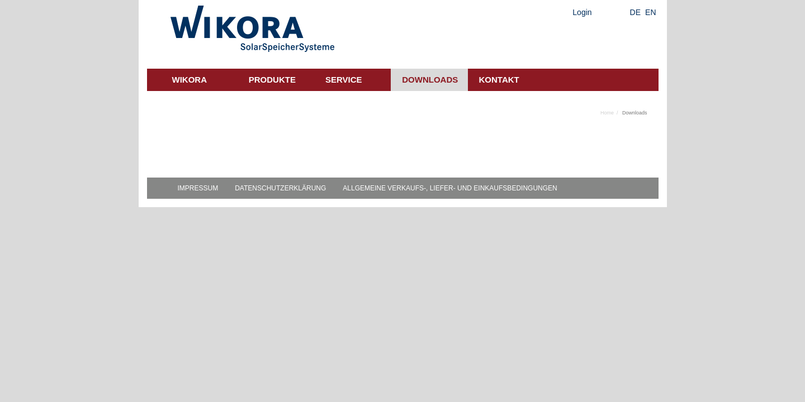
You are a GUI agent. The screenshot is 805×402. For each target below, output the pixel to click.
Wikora (189, 79)
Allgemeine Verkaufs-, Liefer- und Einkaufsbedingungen (450, 188)
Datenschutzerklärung (280, 188)
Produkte (272, 79)
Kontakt (499, 79)
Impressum (198, 188)
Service (343, 79)
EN (650, 12)
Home (607, 113)
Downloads (430, 79)
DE (635, 12)
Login (581, 12)
